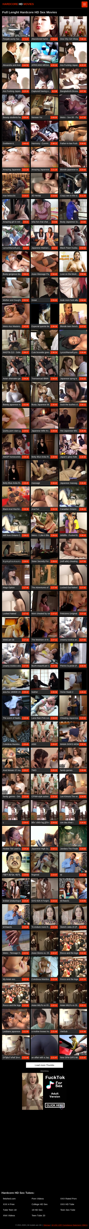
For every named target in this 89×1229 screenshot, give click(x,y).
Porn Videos (38, 1198)
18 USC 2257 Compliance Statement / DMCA (69, 1225)
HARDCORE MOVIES (18, 4)
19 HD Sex (37, 1210)
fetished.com (9, 1198)
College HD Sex (40, 1204)
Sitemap (46, 1225)
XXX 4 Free (9, 1204)
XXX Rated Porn (68, 1198)
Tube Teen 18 (10, 1210)
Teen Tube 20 (38, 1215)
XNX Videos (9, 1215)
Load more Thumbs (44, 1065)
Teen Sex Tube (67, 1210)
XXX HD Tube (67, 1204)
